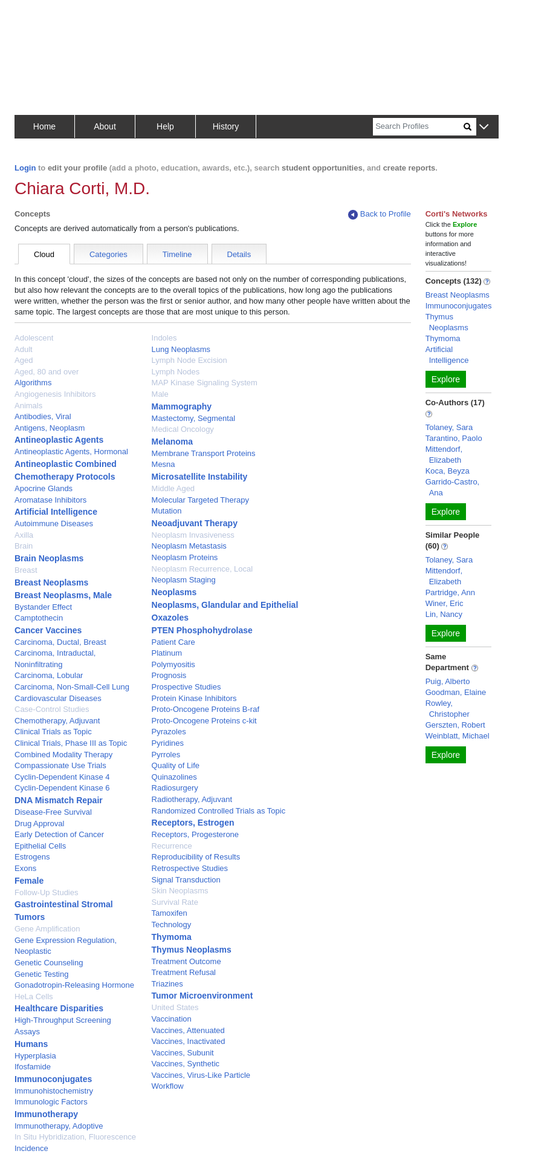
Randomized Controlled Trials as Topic (219, 810)
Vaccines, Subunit (183, 1052)
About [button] (105, 126)
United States (175, 1007)
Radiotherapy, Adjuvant (192, 799)
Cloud (44, 254)
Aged (24, 360)
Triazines (167, 983)
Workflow (168, 1086)
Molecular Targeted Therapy (200, 499)
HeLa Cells (34, 996)
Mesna (163, 464)
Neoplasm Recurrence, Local (202, 568)
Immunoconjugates (53, 1079)
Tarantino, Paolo (453, 438)
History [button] (226, 126)
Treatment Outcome (186, 961)
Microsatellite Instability (200, 476)
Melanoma (172, 441)
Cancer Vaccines (48, 630)
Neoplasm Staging (184, 579)
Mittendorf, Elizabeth (443, 455)
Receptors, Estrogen (193, 822)
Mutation (167, 510)
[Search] (418, 126)
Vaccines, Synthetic (185, 1063)
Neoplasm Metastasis (189, 545)
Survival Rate (175, 902)
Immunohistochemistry (54, 1090)
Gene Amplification (47, 928)
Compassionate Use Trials (60, 765)
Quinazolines (174, 776)
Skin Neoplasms (180, 890)
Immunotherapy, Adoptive (59, 1125)
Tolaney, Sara (449, 427)
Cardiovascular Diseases (58, 698)
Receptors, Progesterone (195, 834)
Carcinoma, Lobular (49, 675)
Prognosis (169, 675)
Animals (28, 405)
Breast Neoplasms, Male (63, 595)
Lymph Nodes (176, 371)
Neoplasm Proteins (185, 557)
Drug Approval (39, 823)
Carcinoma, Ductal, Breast (60, 642)
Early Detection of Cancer (59, 834)
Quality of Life (176, 765)
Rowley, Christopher (447, 709)
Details (239, 254)
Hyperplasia (35, 1055)
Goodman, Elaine (455, 692)
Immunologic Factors (51, 1101)
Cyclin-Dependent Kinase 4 (62, 776)
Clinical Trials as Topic (53, 731)
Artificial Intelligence (56, 512)
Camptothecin (39, 617)
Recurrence (172, 845)
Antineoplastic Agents (59, 440)
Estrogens (32, 856)
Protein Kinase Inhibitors (194, 698)
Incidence (31, 1148)
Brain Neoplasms (49, 558)
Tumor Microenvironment (202, 995)
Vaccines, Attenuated (188, 1030)
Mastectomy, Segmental (193, 418)
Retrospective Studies (190, 868)
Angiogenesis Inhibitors (55, 394)
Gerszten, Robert (455, 724)
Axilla (24, 535)
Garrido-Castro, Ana (452, 487)
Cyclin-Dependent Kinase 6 (62, 787)
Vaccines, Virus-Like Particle (201, 1075)
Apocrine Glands (44, 488)
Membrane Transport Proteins (204, 453)
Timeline (177, 254)
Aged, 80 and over (47, 371)
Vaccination (172, 1018)
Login (25, 167)
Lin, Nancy (443, 614)
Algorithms (33, 382)
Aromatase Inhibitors (50, 499)
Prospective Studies (186, 686)
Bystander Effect (43, 606)
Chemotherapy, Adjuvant (57, 720)
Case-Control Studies (52, 709)
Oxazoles (170, 617)
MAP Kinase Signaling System (204, 382)
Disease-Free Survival (53, 812)
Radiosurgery (175, 787)
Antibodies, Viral (43, 416)
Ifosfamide (33, 1066)
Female (29, 880)
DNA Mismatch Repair (59, 800)
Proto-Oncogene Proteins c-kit (204, 720)
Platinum (167, 652)
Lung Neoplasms (181, 349)
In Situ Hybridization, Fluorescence (75, 1136)
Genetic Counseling (49, 962)
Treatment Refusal (184, 972)
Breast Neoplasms (51, 582)
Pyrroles (166, 754)
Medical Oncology (183, 429)
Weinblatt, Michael (457, 735)
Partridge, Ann (450, 592)
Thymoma (172, 937)
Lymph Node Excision (189, 360)
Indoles (164, 337)
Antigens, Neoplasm (50, 427)
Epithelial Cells (40, 845)
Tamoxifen (169, 913)
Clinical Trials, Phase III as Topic (71, 743)
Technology (172, 924)
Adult (24, 349)
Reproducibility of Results (196, 856)
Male (160, 394)
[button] (483, 127)
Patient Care (173, 642)
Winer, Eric (444, 603)
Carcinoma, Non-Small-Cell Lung (72, 686)
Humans (31, 1044)
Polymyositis (173, 664)
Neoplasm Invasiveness (193, 535)
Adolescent (34, 337)
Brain (24, 545)
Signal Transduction (186, 879)
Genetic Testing (41, 974)
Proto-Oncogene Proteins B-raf (205, 709)
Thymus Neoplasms (191, 949)
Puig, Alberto (447, 681)
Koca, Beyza (447, 470)
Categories (108, 254)
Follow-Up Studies (47, 892)
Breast (26, 570)
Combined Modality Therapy (63, 754)
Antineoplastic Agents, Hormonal (71, 451)
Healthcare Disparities (59, 1008)
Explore (446, 379)
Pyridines (168, 743)
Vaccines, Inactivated (188, 1041)
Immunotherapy (46, 1114)
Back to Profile (379, 214)
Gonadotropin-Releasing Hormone (74, 985)
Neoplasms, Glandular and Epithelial (225, 605)
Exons (25, 868)
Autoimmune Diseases (54, 523)
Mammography (182, 406)
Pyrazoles (169, 731)
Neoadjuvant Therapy (195, 523)
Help (165, 126)
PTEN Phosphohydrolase (202, 630)
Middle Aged (173, 488)
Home (44, 126)
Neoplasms (174, 592)
